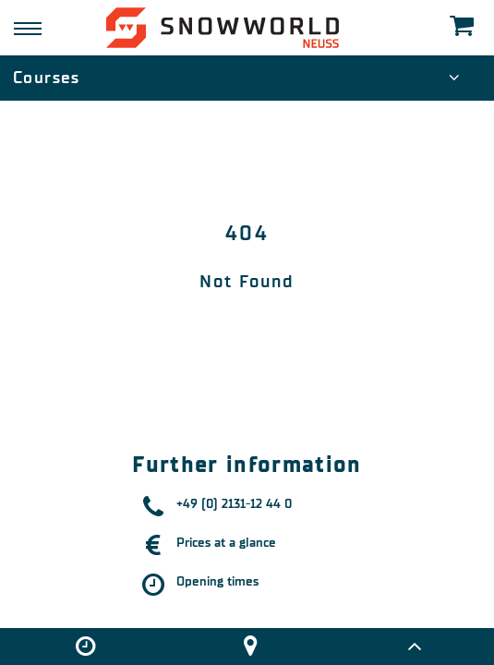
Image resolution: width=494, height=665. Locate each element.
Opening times (217, 581)
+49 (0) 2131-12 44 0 (234, 504)
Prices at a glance (226, 542)
